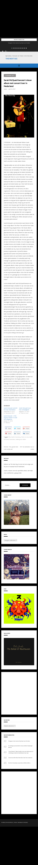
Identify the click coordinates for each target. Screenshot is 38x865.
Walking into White (21, 439)
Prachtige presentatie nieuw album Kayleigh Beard (20, 746)
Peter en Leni (25, 437)
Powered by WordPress (7, 822)
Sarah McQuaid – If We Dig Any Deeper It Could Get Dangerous (10, 417)
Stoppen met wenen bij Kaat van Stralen (19, 43)
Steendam (12, 439)
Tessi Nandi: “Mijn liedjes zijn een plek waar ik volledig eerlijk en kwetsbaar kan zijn (20, 752)
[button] (2, 51)
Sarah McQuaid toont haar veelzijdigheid (25, 409)
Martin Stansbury (16, 437)
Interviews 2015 (10, 75)
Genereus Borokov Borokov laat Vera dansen (20, 757)
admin (5, 89)
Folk (9, 437)
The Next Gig (11, 59)
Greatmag (19, 822)
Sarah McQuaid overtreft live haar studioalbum (10, 409)
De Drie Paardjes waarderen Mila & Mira (19, 763)
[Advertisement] (19, 19)
